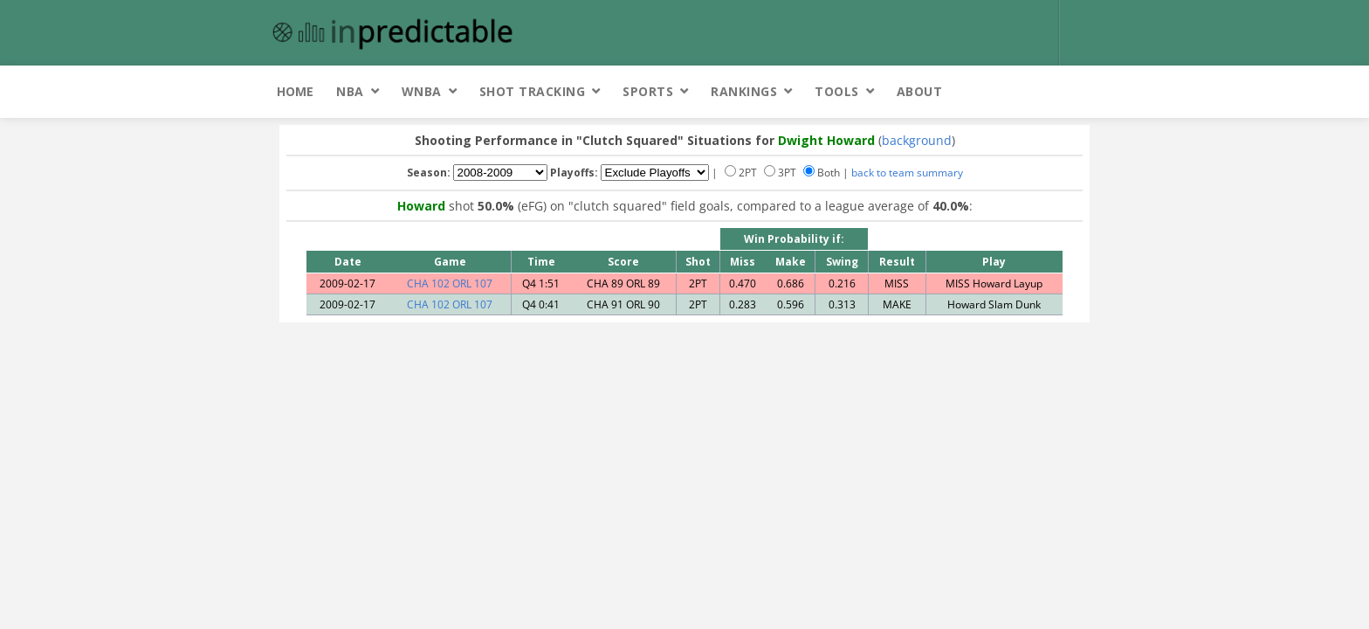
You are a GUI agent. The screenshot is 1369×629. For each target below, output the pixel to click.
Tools (837, 91)
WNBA (422, 91)
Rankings (744, 91)
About (920, 91)
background (917, 140)
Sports (648, 91)
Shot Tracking (532, 91)
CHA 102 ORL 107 (449, 283)
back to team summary (907, 172)
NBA (350, 91)
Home (295, 91)
